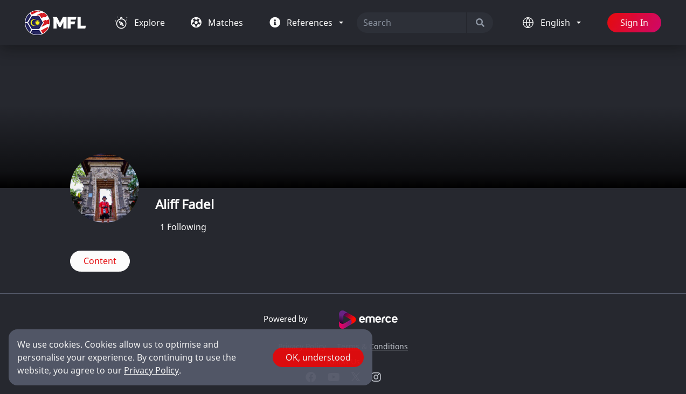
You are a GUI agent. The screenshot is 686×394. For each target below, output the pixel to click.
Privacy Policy (151, 370)
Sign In (634, 23)
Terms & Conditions (372, 346)
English (556, 23)
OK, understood (318, 357)
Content (100, 261)
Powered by (343, 320)
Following (183, 227)
